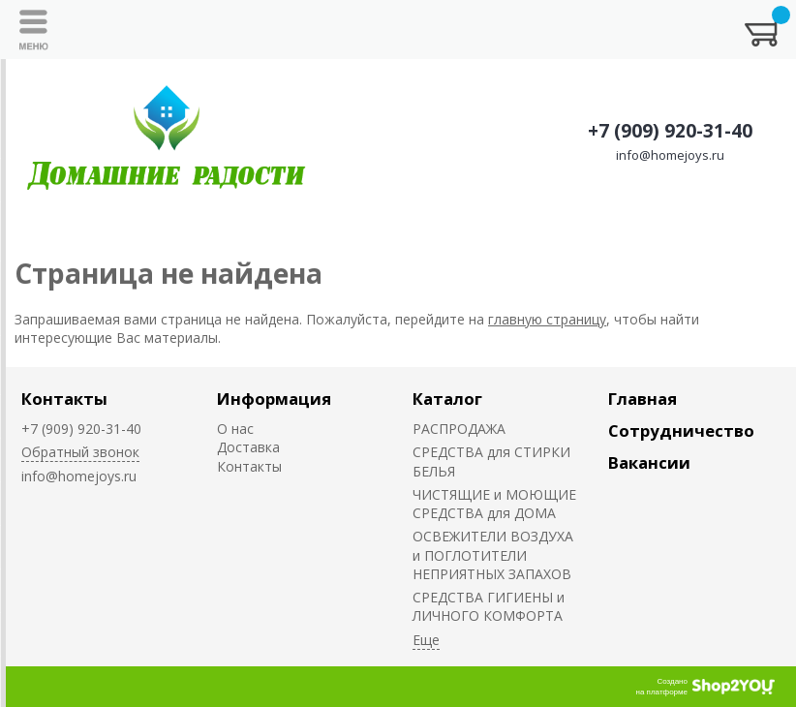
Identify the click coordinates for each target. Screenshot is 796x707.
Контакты (64, 398)
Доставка (248, 447)
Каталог (447, 398)
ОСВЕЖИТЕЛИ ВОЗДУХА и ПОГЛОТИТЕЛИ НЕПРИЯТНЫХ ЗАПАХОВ (493, 555)
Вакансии (649, 462)
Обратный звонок (80, 452)
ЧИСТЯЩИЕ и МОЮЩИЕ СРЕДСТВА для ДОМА (494, 503)
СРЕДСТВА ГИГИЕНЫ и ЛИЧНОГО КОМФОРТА (489, 606)
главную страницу (547, 319)
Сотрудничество (681, 430)
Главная (642, 398)
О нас (235, 428)
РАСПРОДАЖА (459, 428)
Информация (274, 398)
